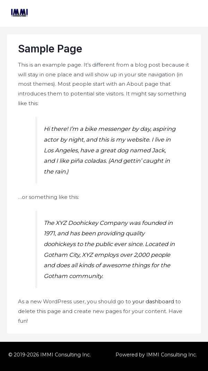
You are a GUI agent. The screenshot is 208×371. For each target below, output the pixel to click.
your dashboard (153, 301)
